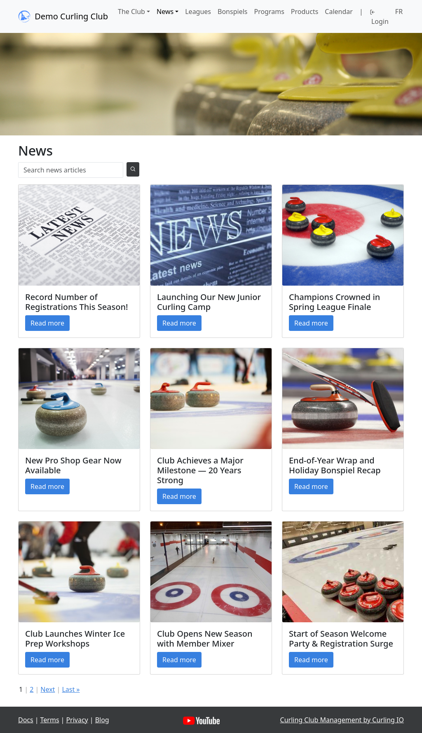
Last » (71, 689)
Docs (25, 719)
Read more (47, 323)
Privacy (77, 719)
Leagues (198, 11)
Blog (102, 719)
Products (305, 11)
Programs (269, 11)
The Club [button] (131, 11)
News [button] (165, 11)
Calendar (339, 11)
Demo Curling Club (63, 16)
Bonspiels (232, 11)
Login (379, 17)
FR (399, 11)
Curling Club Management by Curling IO (342, 719)
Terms (49, 719)
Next (47, 689)
